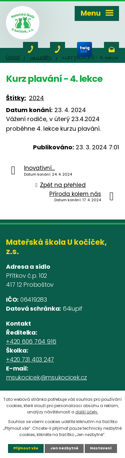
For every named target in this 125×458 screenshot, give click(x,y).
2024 (36, 98)
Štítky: (16, 98)
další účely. (86, 412)
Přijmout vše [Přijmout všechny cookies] (25, 448)
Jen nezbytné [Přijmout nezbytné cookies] (64, 448)
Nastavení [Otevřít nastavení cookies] (101, 448)
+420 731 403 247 (30, 359)
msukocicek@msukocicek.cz (46, 377)
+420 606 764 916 (31, 341)
